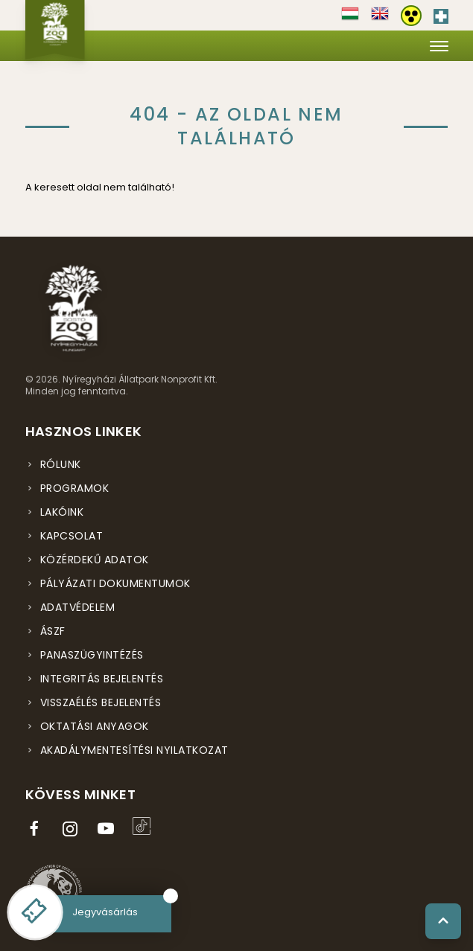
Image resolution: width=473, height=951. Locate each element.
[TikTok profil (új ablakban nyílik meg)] (144, 826)
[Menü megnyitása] (439, 45)
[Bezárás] (170, 895)
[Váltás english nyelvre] (380, 18)
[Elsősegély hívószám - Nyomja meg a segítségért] (441, 13)
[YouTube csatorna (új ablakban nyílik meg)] (109, 829)
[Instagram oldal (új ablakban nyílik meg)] (73, 829)
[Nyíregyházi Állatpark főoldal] (55, 30)
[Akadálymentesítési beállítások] (411, 15)
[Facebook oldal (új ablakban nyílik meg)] (37, 829)
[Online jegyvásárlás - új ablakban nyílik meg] (35, 912)
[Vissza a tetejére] (443, 921)
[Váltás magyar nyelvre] (350, 18)
